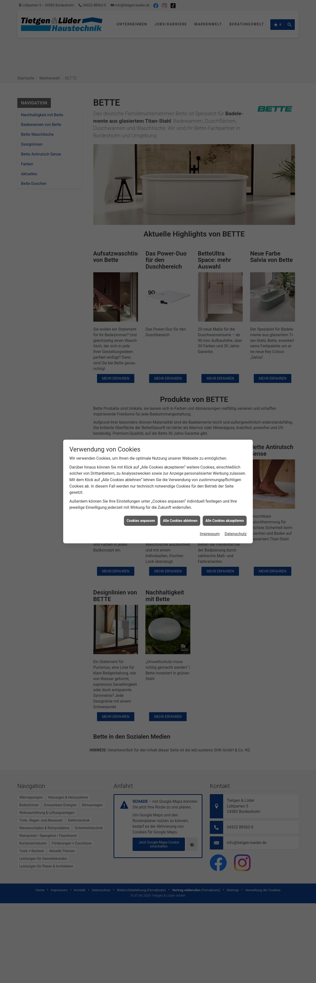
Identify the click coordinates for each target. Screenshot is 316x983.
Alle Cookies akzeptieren (224, 505)
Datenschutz (236, 518)
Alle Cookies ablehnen (180, 505)
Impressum (210, 518)
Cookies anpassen (141, 505)
